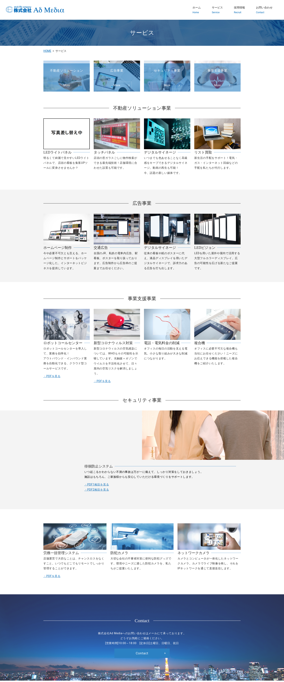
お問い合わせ (264, 10)
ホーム (196, 10)
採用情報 (239, 10)
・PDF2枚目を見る (61, 451)
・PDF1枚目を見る (61, 446)
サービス (217, 10)
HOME (47, 50)
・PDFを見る (52, 376)
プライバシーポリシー (178, 657)
